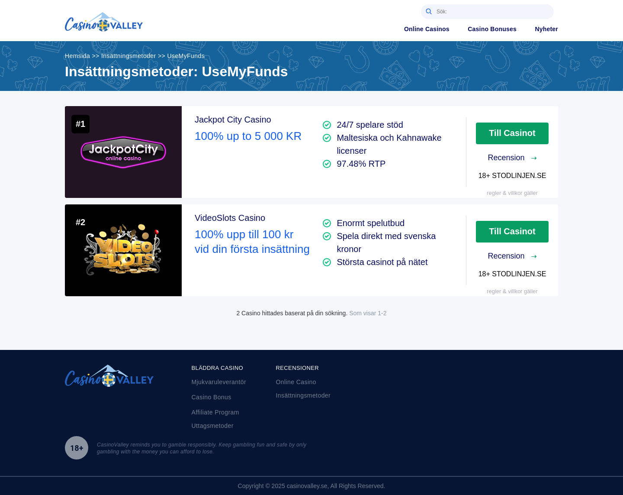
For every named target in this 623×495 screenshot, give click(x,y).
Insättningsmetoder (303, 395)
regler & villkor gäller (512, 193)
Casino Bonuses (492, 29)
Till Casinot (512, 133)
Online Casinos (427, 29)
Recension (512, 157)
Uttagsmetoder (213, 425)
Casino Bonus (211, 397)
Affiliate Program (215, 412)
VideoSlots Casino (230, 218)
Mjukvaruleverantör (219, 382)
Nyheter (546, 29)
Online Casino (296, 382)
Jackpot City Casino (233, 119)
